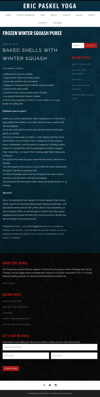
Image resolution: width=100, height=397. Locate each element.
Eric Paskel (17, 230)
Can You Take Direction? (16, 307)
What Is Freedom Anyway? (17, 319)
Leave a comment (12, 238)
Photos (66, 15)
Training (57, 23)
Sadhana (76, 80)
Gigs (43, 15)
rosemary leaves (54, 234)
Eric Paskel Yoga (50, 6)
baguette (48, 226)
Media (54, 15)
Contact (42, 23)
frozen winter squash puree (40, 230)
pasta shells (38, 234)
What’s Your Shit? (81, 64)
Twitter (50, 385)
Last (53, 361)
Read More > (9, 283)
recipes (17, 226)
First (5, 361)
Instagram (56, 385)
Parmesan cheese (20, 234)
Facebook (44, 385)
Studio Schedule (26, 15)
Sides (24, 226)
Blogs (79, 15)
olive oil (61, 230)
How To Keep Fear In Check (17, 324)
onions (6, 234)
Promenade (33, 393)
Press (91, 15)
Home (8, 15)
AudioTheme (66, 393)
